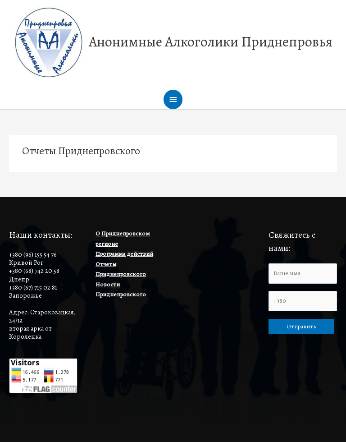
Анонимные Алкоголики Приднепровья (210, 41)
